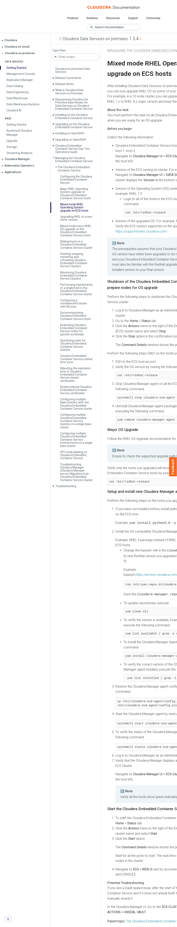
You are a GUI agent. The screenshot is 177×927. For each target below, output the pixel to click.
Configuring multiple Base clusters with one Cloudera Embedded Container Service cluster (76, 404)
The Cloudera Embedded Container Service (74, 169)
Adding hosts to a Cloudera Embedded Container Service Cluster (76, 244)
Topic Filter (59, 50)
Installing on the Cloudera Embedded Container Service (74, 116)
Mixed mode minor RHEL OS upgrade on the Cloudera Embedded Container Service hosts (75, 230)
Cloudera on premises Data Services (72, 70)
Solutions (92, 18)
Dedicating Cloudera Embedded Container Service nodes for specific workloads (73, 329)
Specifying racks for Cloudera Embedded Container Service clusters (73, 345)
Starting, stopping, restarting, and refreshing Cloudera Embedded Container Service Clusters (73, 260)
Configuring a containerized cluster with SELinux (73, 303)
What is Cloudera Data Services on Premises (69, 91)
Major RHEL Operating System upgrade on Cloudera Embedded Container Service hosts (75, 193)
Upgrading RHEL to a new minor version (76, 218)
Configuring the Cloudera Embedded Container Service (76, 179)
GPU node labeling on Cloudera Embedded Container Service (73, 455)
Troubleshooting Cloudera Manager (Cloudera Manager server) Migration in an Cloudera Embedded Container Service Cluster (76, 472)
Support (133, 18)
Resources (113, 18)
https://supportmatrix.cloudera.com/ (141, 231)
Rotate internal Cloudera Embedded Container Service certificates (75, 390)
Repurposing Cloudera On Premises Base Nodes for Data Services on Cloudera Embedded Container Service (74, 104)
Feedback (173, 466)
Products (72, 18)
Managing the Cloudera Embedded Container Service (74, 159)
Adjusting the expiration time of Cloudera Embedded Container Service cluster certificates (75, 374)
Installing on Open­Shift (69, 133)
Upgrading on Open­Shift (70, 139)
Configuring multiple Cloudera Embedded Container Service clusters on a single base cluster (75, 421)
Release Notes (64, 84)
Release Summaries (68, 78)
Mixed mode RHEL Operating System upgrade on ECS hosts (74, 207)
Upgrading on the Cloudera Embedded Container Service (74, 126)
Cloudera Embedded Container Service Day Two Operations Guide (72, 149)
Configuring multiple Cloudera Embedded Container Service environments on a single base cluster (76, 440)
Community (153, 18)
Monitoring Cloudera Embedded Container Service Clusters (73, 275)
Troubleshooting (65, 486)
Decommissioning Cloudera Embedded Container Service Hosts (75, 316)
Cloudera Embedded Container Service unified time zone (76, 359)
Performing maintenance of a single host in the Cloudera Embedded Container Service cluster (76, 289)
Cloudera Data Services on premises (95, 38)
